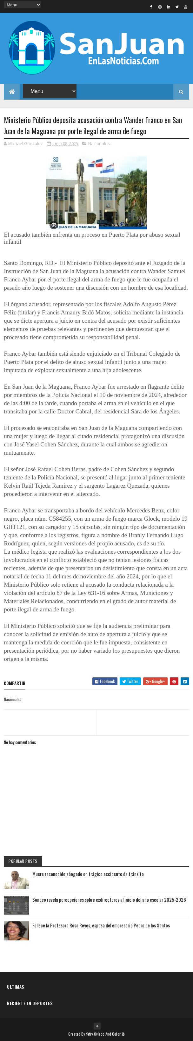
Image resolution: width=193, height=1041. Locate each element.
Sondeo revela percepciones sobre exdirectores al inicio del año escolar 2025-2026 (109, 899)
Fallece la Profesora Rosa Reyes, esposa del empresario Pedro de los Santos (101, 925)
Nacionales (99, 143)
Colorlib (118, 1034)
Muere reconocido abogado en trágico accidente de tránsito (88, 873)
